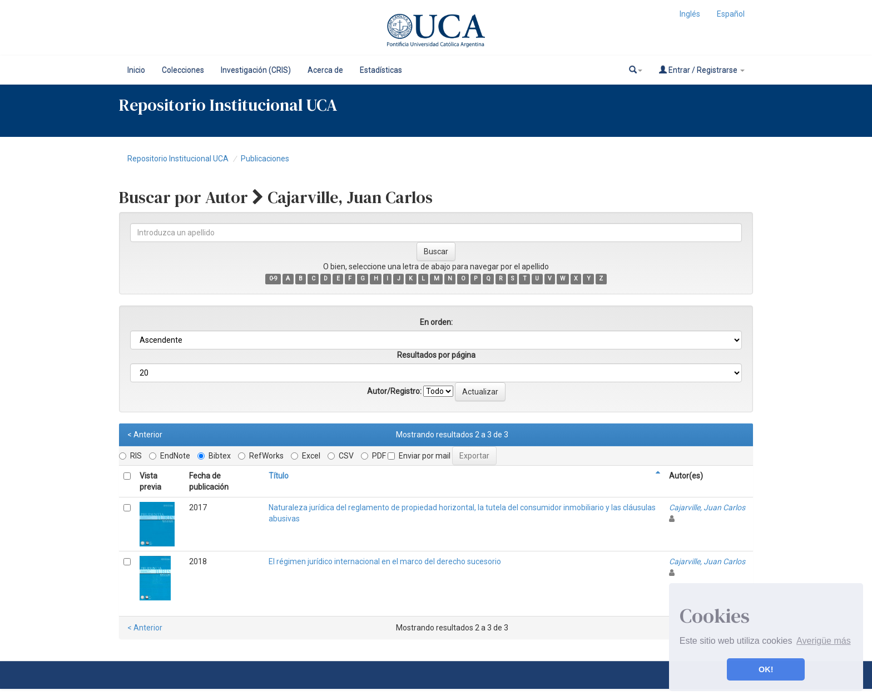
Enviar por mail (419, 455)
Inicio (136, 70)
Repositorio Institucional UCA (178, 158)
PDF (373, 455)
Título (279, 475)
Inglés (690, 13)
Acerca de (325, 70)
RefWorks (261, 455)
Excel (305, 455)
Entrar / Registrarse (702, 70)
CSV (341, 455)
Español (731, 13)
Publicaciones (265, 158)
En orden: (436, 322)
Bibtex (214, 455)
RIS (130, 455)
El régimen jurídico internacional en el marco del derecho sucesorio (385, 561)
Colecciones (183, 70)
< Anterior (144, 434)
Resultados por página (436, 355)
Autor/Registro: (394, 391)
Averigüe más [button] (823, 640)
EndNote (169, 455)
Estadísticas (381, 70)
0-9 (273, 278)
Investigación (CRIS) (256, 70)
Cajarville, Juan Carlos (707, 507)
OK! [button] (766, 669)
